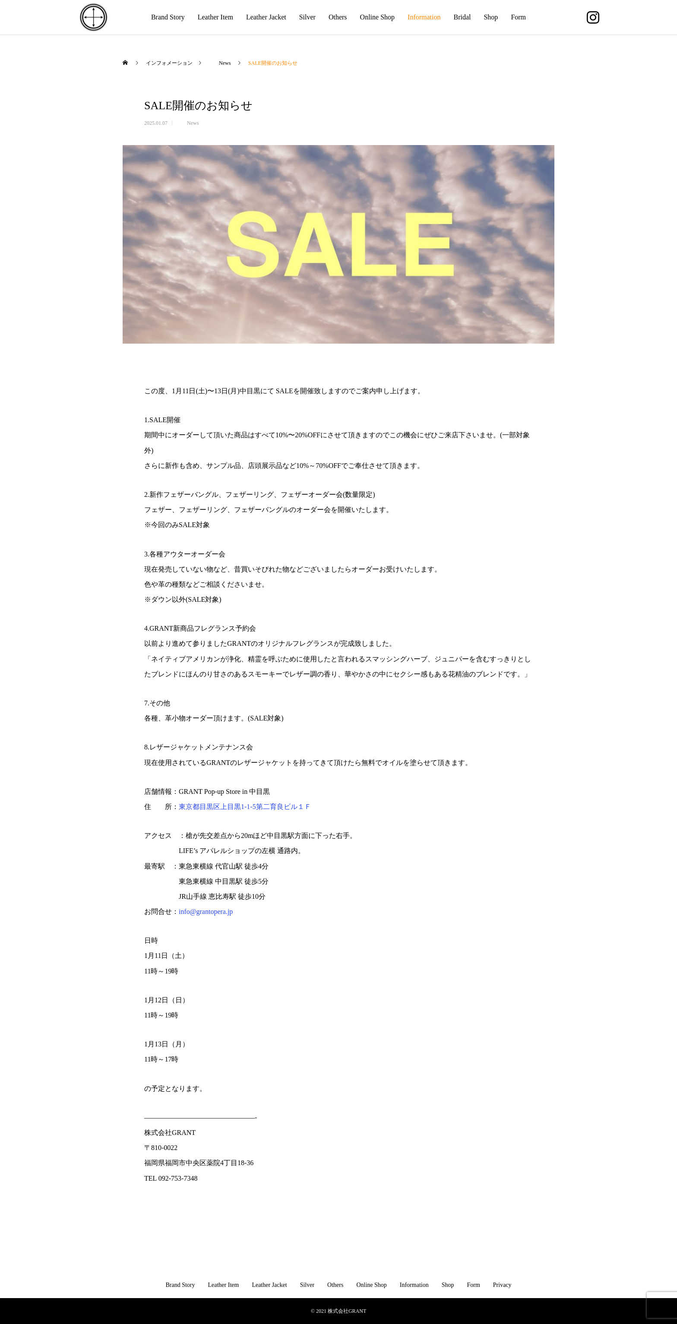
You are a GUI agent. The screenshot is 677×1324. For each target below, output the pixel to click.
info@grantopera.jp (206, 911)
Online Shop (377, 17)
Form (518, 17)
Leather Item (215, 17)
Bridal (462, 17)
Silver (307, 17)
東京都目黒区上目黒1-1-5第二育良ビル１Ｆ (248, 806)
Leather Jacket (266, 17)
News (188, 123)
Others (338, 17)
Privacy (502, 1285)
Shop (491, 17)
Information (424, 17)
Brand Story (168, 17)
